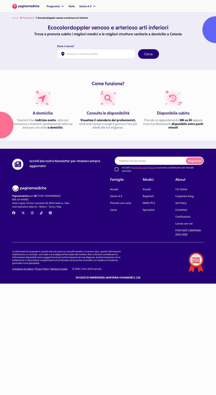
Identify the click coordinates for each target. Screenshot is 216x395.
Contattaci (181, 209)
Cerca (148, 54)
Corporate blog (184, 196)
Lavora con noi (184, 223)
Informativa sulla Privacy (143, 167)
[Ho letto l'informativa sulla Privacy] (116, 169)
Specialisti (149, 209)
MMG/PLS (149, 203)
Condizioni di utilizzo (22, 269)
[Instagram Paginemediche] (32, 213)
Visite (71, 6)
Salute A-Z (87, 6)
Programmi (55, 6)
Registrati (194, 161)
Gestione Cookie (58, 269)
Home (15, 17)
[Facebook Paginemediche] (13, 213)
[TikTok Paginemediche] (41, 213)
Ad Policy (180, 203)
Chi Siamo (181, 189)
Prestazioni (28, 17)
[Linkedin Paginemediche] (50, 213)
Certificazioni (183, 216)
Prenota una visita (120, 203)
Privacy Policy (42, 269)
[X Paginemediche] (23, 213)
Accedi (114, 189)
